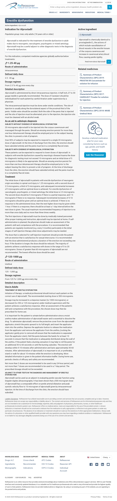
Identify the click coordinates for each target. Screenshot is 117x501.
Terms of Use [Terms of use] (107, 497)
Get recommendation (95, 2)
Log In (108, 2)
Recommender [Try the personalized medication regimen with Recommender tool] (29, 464)
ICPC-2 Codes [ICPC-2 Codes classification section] (48, 468)
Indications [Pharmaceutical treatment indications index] (90, 12)
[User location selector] (106, 457)
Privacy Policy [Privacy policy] (96, 497)
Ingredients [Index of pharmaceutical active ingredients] (10, 464)
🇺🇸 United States (93, 457)
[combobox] (78, 7)
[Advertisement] (58, 434)
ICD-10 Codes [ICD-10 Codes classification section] (48, 464)
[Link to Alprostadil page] (86, 35)
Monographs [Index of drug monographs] (10, 468)
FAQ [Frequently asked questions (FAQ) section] (29, 478)
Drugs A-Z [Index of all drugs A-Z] (9, 460)
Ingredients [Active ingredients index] (65, 12)
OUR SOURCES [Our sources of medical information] (20, 478)
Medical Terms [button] (103, 12)
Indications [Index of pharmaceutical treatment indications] (28, 468)
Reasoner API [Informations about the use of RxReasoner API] (66, 464)
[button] (95, 155)
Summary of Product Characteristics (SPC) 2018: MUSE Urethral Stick (95, 111)
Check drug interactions (76, 2)
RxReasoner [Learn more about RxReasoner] (65, 460)
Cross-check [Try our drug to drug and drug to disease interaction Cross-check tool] (28, 460)
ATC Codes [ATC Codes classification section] (46, 460)
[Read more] (108, 62)
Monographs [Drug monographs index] (77, 12)
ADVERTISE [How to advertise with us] (38, 478)
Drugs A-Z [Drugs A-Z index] (53, 12)
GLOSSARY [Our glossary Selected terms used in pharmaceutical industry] (9, 478)
